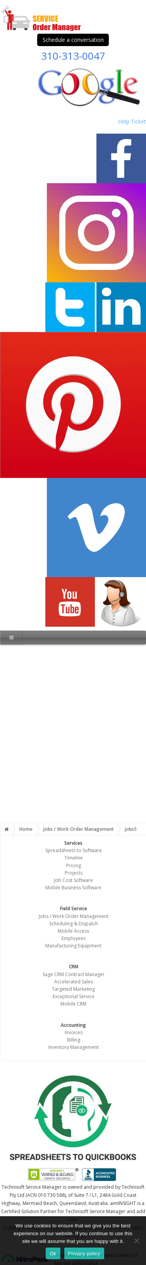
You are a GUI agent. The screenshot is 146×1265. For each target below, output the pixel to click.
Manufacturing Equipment (73, 945)
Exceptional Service (73, 996)
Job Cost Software (73, 880)
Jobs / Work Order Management (78, 829)
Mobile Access (73, 931)
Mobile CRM (73, 1003)
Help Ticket (132, 121)
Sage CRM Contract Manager (74, 974)
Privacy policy (84, 1253)
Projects (73, 873)
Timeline (73, 857)
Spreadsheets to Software (73, 850)
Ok (53, 1253)
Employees (74, 938)
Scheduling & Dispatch (73, 923)
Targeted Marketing (73, 989)
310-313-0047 (73, 56)
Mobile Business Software (73, 887)
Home (26, 829)
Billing (73, 1039)
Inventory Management (73, 1047)
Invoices (73, 1032)
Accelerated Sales (73, 981)
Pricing (73, 865)
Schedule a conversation (73, 39)
